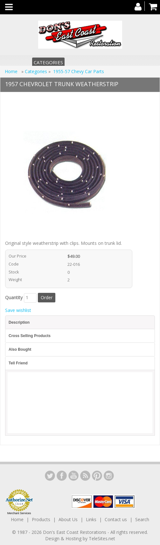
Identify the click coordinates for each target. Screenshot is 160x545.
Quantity (14, 297)
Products (41, 519)
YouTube (73, 476)
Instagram (109, 476)
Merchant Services (19, 513)
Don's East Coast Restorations (75, 532)
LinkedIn (50, 476)
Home (12, 71)
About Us (68, 519)
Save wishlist (18, 310)
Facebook (62, 476)
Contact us (116, 519)
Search (142, 519)
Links (91, 519)
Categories (48, 62)
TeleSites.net (102, 538)
